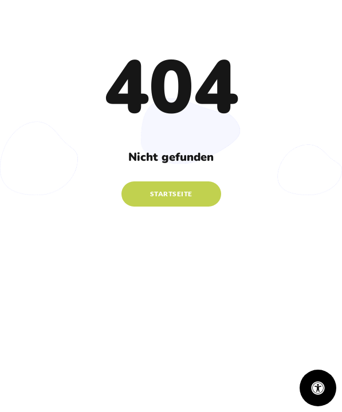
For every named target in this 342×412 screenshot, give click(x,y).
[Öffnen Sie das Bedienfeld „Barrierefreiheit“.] (318, 388)
